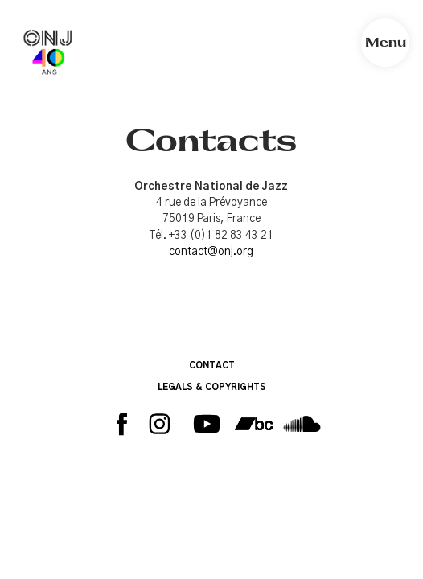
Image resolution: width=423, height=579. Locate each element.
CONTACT (212, 365)
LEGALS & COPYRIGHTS (212, 387)
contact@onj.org (211, 251)
